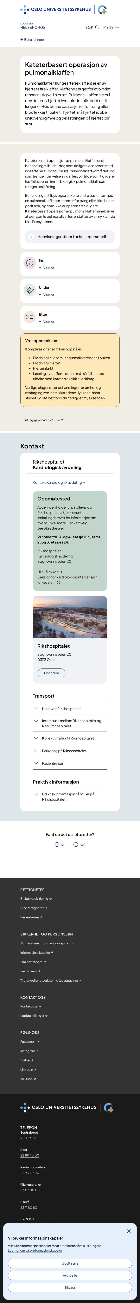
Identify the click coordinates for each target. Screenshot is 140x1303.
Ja (62, 844)
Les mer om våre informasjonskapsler (35, 1250)
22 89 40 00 (29, 1155)
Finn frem (51, 673)
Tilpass (70, 1287)
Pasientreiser (52, 763)
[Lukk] (129, 1231)
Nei (82, 844)
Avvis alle (70, 1275)
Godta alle (70, 1263)
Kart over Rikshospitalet (61, 708)
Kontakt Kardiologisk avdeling (57, 482)
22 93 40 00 (29, 1173)
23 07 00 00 (30, 1190)
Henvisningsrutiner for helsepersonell (71, 236)
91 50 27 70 (29, 1138)
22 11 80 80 (28, 1207)
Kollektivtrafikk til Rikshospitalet (68, 738)
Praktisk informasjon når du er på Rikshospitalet (68, 796)
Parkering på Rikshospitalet (64, 750)
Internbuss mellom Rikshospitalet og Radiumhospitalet (71, 723)
